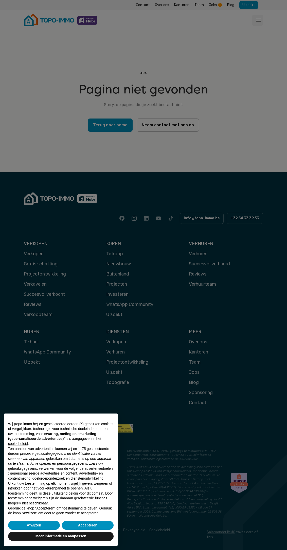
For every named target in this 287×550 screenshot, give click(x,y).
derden (13, 453)
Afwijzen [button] (34, 525)
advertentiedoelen (98, 468)
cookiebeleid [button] (18, 444)
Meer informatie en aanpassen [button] (60, 536)
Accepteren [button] (87, 525)
